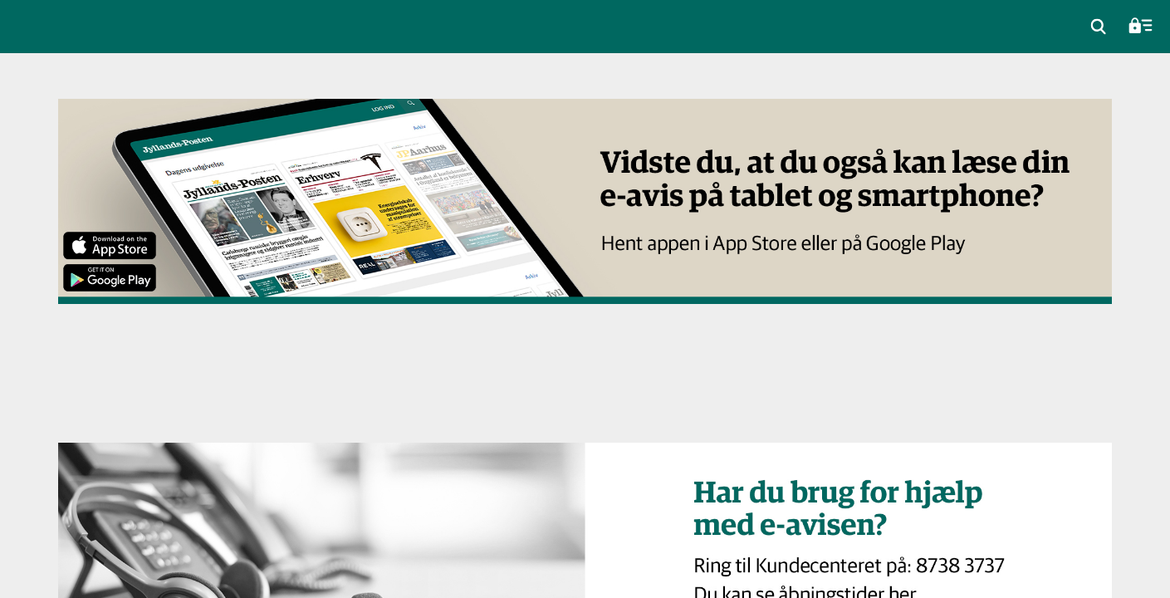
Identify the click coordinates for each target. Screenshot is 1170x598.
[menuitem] (1099, 27)
